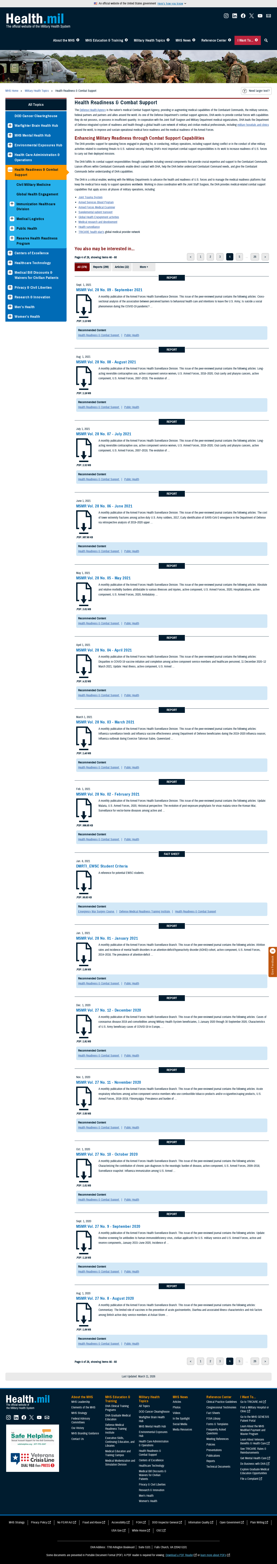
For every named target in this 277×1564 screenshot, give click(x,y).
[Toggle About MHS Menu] (77, 40)
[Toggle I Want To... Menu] (256, 40)
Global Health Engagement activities (98, 217)
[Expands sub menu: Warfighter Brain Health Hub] (10, 125)
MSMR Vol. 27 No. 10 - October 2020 (107, 1154)
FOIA (139, 1522)
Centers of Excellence (32, 253)
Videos (176, 1413)
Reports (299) (101, 267)
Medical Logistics (30, 219)
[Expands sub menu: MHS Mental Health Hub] (10, 135)
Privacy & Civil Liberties (33, 287)
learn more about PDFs (213, 1555)
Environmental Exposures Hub (39, 145)
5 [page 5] (239, 257)
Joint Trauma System (90, 197)
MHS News (183, 40)
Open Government (230, 1522)
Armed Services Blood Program (96, 202)
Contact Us (77, 1439)
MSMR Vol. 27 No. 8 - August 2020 (105, 1298)
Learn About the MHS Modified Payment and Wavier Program (252, 1430)
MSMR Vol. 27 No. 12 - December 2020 (108, 1010)
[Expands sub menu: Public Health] (12, 228)
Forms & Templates (217, 1424)
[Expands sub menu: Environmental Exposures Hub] (10, 145)
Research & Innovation (32, 297)
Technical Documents (218, 1467)
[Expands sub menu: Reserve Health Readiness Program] (12, 238)
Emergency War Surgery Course (96, 911)
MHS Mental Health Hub (33, 135)
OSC (159, 1530)
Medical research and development (97, 222)
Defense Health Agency (93, 110)
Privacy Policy (39, 1522)
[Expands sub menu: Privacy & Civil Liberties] (10, 287)
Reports (210, 1461)
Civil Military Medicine (34, 184)
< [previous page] (190, 257)
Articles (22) (122, 267)
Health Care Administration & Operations (37, 157)
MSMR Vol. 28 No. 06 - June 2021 (104, 506)
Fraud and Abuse (92, 1522)
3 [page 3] (220, 257)
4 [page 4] (229, 257)
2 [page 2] (210, 257)
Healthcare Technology (33, 263)
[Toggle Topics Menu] (168, 40)
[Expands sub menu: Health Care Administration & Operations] (10, 154)
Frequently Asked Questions (216, 1431)
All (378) (82, 267)
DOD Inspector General (165, 1522)
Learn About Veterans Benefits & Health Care (253, 1441)
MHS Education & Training (104, 40)
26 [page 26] (255, 257)
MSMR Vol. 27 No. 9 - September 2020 (108, 1226)
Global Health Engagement (37, 194)
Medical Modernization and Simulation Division (120, 1462)
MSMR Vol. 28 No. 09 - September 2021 (109, 289)
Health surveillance (89, 227)
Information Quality (198, 1522)
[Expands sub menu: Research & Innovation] (10, 297)
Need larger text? (255, 91)
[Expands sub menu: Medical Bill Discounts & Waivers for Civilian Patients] (10, 272)
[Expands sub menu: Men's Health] (10, 306)
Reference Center (214, 40)
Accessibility (119, 1522)
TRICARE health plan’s (91, 232)
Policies (210, 1444)
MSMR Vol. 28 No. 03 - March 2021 (105, 722)
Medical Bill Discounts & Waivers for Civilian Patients (36, 275)
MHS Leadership (80, 1402)
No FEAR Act (64, 1522)
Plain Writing (257, 1522)
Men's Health (25, 307)
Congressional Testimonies (221, 1407)
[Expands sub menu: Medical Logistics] (12, 218)
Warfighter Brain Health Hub (36, 125)
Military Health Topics (149, 40)
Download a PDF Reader (179, 1555)
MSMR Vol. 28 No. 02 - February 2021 (108, 794)
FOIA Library (213, 1419)
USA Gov (116, 1530)
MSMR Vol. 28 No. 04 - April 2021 (104, 650)
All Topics (36, 104)
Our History (77, 1428)
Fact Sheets (213, 1413)
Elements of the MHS (83, 1407)
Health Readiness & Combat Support (36, 172)
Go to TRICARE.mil (251, 1402)
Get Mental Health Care (253, 1458)
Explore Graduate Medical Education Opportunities (254, 1471)
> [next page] (265, 257)
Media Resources (182, 1429)
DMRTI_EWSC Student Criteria (102, 866)
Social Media (180, 1424)
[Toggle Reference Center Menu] (229, 40)
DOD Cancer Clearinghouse (36, 116)
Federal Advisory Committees (80, 1420)
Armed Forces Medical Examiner (96, 207)
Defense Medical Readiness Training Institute (145, 911)
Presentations (214, 1450)
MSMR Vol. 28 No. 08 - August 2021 (106, 362)
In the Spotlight (181, 1419)
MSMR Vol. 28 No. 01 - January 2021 (107, 938)
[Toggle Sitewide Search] (266, 40)
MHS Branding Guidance (85, 1433)
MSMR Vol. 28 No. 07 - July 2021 (103, 433)
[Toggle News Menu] (193, 40)
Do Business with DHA (253, 1464)
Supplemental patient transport (95, 212)
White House (139, 1530)
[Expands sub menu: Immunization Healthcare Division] (12, 204)
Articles (177, 1402)
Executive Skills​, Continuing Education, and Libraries (119, 1442)
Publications (213, 1456)
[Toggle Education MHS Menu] (126, 40)
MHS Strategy (79, 1413)
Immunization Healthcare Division (36, 206)
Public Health (27, 228)
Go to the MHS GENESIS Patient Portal (254, 1419)
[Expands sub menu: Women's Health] (10, 316)
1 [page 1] (200, 257)
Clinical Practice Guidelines (221, 1402)
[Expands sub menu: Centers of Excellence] (10, 253)
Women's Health (27, 316)
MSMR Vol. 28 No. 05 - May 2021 (103, 578)
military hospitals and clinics (253, 125)
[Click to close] (273, 951)
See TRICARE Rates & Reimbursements (253, 1451)
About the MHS (64, 40)
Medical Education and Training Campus (118, 1453)
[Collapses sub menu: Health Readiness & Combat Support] (10, 169)
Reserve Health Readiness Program (37, 241)
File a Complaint (249, 1479)
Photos (177, 1407)
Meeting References (217, 1439)
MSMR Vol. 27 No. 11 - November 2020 (108, 1082)
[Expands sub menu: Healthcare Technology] (10, 262)
